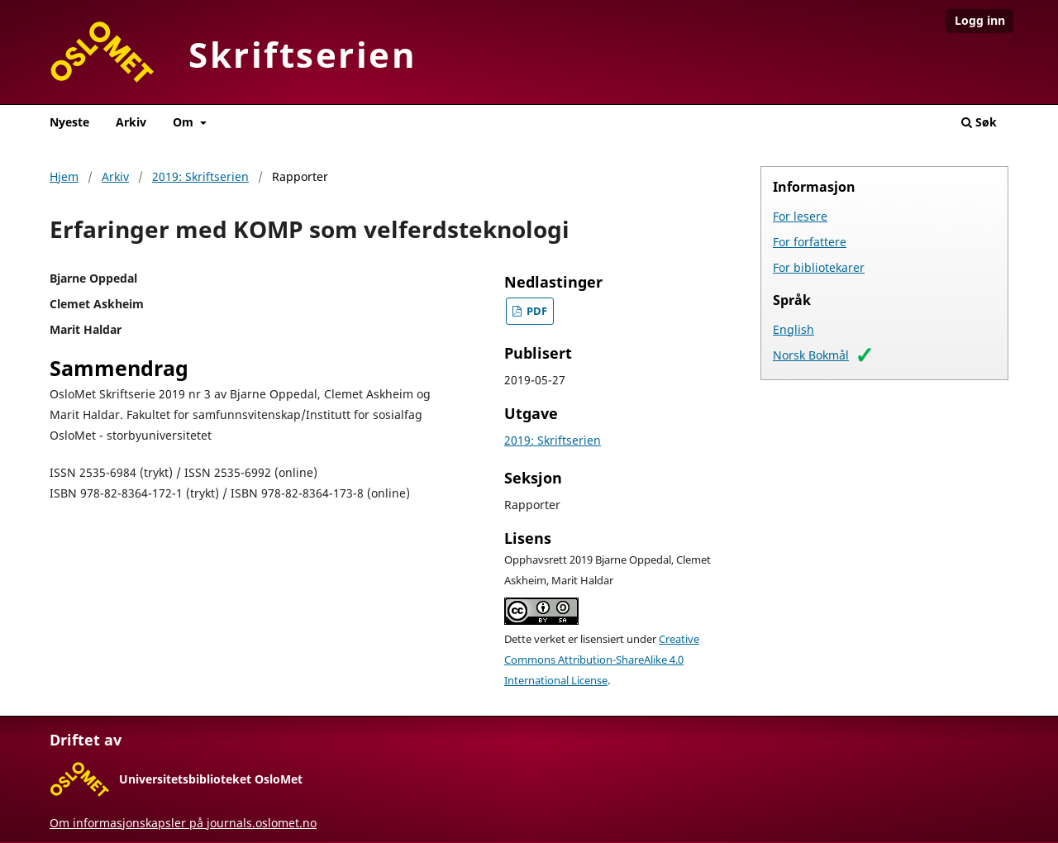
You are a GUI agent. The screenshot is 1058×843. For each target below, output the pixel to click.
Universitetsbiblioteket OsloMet (211, 779)
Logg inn (980, 20)
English (793, 329)
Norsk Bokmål (811, 355)
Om (185, 122)
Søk (979, 122)
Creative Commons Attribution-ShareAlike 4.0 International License (601, 660)
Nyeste (69, 122)
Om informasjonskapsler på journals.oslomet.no (183, 823)
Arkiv (131, 122)
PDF (535, 311)
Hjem (64, 176)
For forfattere (809, 242)
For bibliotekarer (819, 267)
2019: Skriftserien (200, 176)
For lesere (800, 216)
